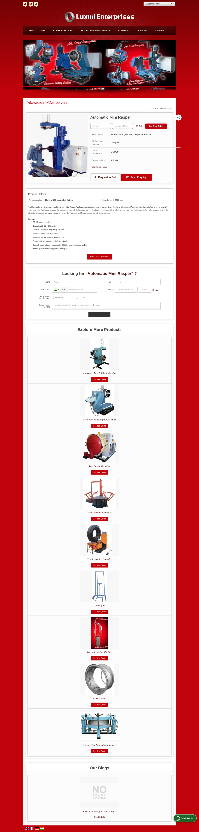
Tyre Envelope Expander (99, 512)
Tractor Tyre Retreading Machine (99, 745)
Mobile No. (45, 289)
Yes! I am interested (99, 256)
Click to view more (99, 167)
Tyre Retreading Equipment (95, 30)
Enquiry (142, 30)
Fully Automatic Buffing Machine (99, 419)
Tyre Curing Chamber (99, 466)
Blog (43, 30)
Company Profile (63, 30)
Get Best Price (156, 126)
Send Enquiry (136, 177)
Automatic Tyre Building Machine (99, 373)
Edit (139, 126)
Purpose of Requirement (44, 297)
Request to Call (105, 177)
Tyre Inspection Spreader (99, 559)
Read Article (99, 817)
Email (111, 282)
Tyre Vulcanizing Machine (99, 652)
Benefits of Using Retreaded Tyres (99, 811)
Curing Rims (99, 698)
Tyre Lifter (99, 605)
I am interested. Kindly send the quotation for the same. (106, 306)
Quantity (109, 289)
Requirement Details (44, 306)
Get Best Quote (99, 379)
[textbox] (122, 126)
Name (47, 282)
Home (31, 30)
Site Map (159, 30)
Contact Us (124, 30)
